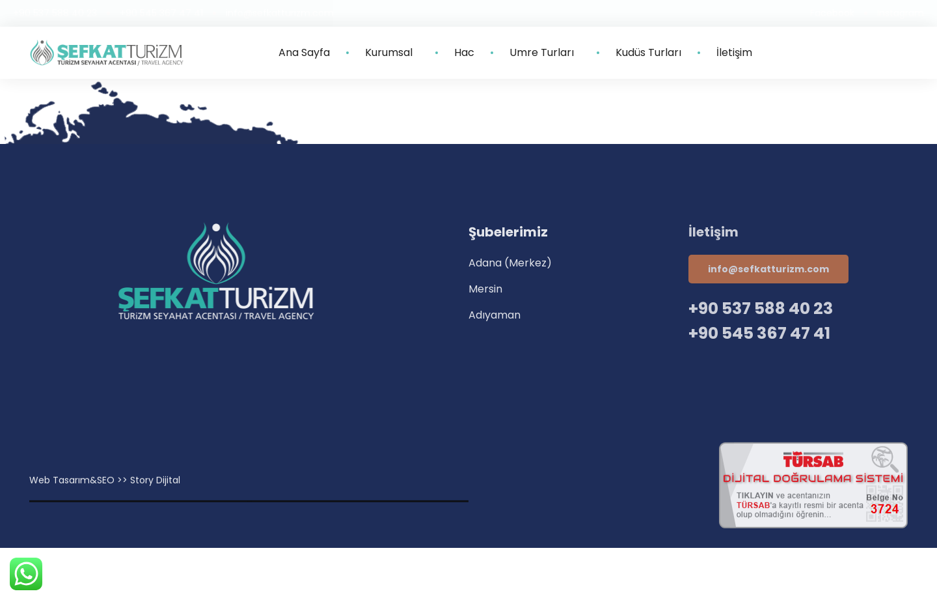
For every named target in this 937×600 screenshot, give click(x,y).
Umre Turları (544, 52)
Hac (464, 52)
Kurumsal (392, 52)
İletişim (734, 52)
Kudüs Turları (648, 52)
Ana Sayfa (304, 52)
